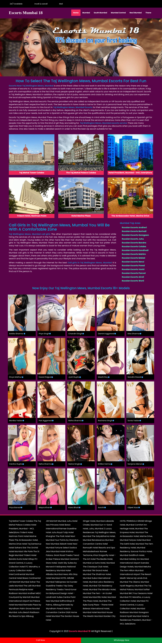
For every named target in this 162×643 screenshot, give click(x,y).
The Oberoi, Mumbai (139, 581)
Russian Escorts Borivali (134, 231)
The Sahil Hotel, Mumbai (132, 543)
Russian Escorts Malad (133, 257)
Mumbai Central (118, 12)
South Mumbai (100, 12)
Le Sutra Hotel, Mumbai (103, 562)
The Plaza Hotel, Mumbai (95, 600)
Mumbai (86, 12)
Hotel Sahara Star (18, 547)
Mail (60, 4)
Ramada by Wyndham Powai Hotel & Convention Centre (59, 608)
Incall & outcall (40, 4)
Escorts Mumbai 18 (80, 631)
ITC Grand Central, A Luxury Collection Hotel (23, 563)
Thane (148, 12)
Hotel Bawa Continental (29, 578)
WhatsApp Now (121, 640)
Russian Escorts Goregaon (135, 235)
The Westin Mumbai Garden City (99, 616)
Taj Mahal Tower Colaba (21, 521)
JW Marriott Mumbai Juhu (59, 521)
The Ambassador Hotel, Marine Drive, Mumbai (136, 536)
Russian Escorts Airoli (133, 276)
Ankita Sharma (16, 333)
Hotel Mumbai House (102, 612)
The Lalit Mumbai (32, 585)
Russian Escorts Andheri (134, 227)
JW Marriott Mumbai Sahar (22, 581)
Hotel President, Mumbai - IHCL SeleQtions (22, 528)
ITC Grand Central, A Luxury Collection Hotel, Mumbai (134, 604)
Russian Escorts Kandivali (135, 250)
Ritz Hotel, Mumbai (106, 597)
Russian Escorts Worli (133, 280)
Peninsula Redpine (18, 589)
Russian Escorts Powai (133, 265)
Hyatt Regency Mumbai (132, 585)
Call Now (40, 640)
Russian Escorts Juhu (133, 238)
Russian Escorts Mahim (134, 254)
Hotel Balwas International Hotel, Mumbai (98, 608)
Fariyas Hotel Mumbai (140, 540)
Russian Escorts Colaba (134, 246)
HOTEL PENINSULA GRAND (132, 521)
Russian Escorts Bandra (134, 242)
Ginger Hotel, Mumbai (94, 521)
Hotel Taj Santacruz (31, 543)
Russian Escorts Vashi (133, 269)
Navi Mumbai (136, 12)
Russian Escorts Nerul (133, 261)
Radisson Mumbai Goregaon (134, 612)
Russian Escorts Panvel (134, 273)
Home (76, 12)
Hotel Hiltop (28, 559)
